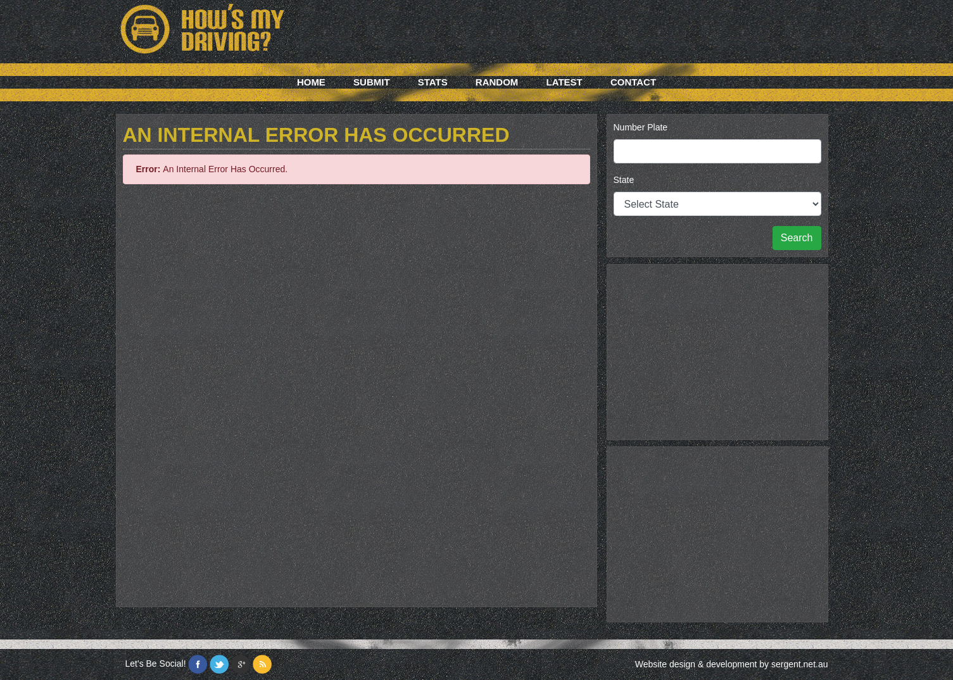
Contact (633, 82)
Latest (564, 82)
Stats (433, 82)
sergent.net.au (799, 664)
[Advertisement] (717, 350)
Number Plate (641, 127)
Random (497, 82)
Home (311, 82)
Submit (371, 82)
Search (797, 237)
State (624, 180)
